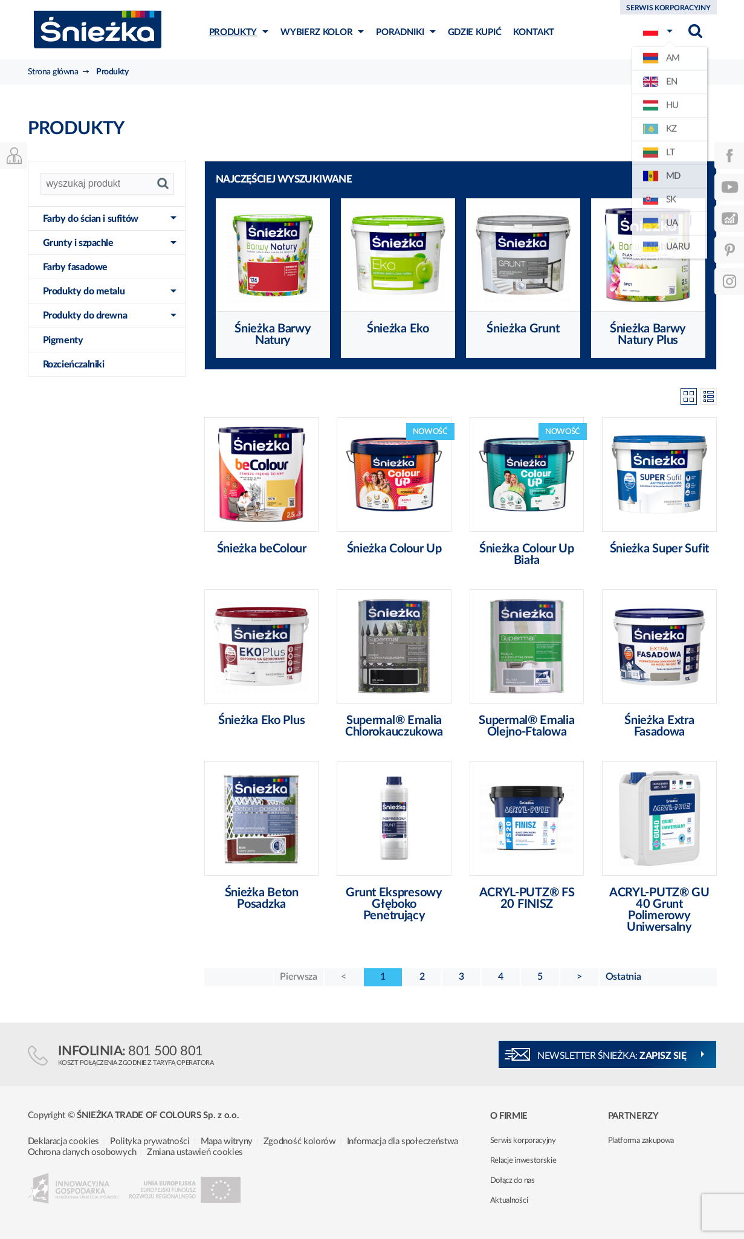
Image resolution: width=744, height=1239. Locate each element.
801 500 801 (165, 1051)
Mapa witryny (227, 1141)
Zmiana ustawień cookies (195, 1152)
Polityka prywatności (150, 1141)
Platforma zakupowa (641, 1141)
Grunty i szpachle (78, 243)
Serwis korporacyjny (523, 1141)
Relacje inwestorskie (523, 1161)
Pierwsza (298, 977)
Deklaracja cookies (64, 1141)
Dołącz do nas (512, 1181)
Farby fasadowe (75, 267)
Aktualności (509, 1201)
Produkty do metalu (84, 291)
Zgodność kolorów (300, 1141)
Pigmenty (63, 340)
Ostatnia (623, 977)
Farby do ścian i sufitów (90, 219)
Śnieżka (97, 29)
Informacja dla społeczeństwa (403, 1141)
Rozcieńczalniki (74, 364)
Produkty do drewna (85, 315)
